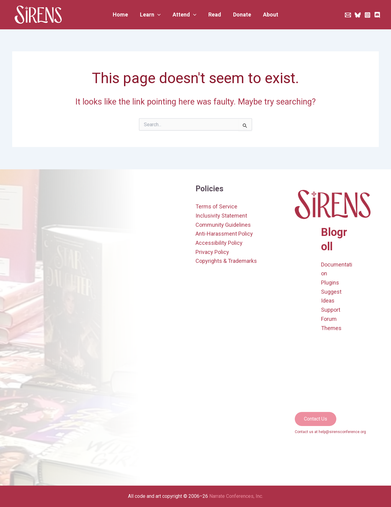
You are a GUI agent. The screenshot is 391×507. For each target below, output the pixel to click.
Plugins (330, 282)
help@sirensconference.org (342, 432)
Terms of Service (216, 206)
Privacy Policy (212, 252)
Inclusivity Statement (221, 215)
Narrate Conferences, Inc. (236, 496)
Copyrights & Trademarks (226, 261)
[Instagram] (367, 15)
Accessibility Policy (219, 243)
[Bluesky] (358, 15)
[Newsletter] (348, 15)
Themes (331, 328)
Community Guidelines (223, 225)
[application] (159, 14)
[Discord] (377, 15)
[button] (152, 14)
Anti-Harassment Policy (224, 233)
